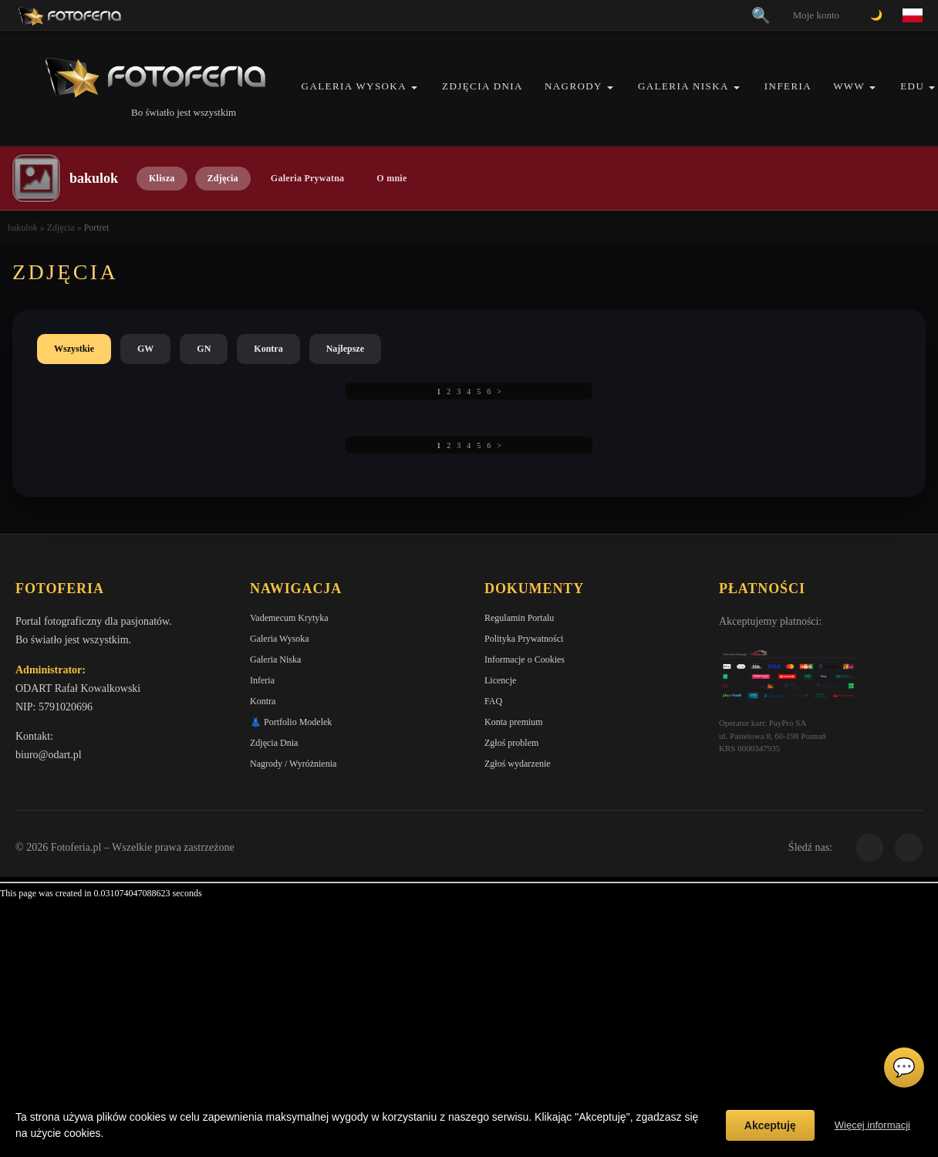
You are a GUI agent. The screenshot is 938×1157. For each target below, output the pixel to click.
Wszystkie (74, 348)
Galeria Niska (683, 86)
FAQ (493, 701)
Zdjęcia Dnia (482, 86)
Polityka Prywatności (523, 638)
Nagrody (573, 86)
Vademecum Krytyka (289, 617)
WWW (849, 86)
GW (145, 348)
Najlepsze (345, 348)
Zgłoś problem (511, 742)
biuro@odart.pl (48, 755)
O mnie (391, 178)
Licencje (500, 680)
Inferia (787, 86)
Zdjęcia (223, 178)
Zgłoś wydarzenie (517, 763)
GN (204, 348)
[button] (414, 87)
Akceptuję (770, 1125)
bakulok (23, 227)
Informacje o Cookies (524, 659)
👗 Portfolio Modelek (291, 722)
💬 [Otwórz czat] (904, 1067)
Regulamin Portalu (519, 617)
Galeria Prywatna (308, 178)
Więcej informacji (872, 1125)
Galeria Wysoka (354, 86)
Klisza (161, 178)
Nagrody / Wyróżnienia (293, 763)
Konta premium (513, 722)
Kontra (268, 348)
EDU (912, 86)
